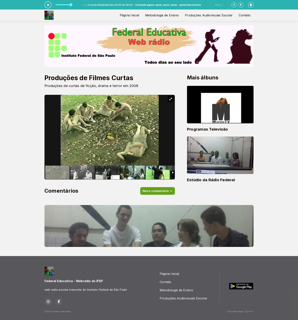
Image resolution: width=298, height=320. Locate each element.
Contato (244, 15)
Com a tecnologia (240, 311)
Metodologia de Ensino (162, 15)
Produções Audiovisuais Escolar (209, 15)
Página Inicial (129, 15)
